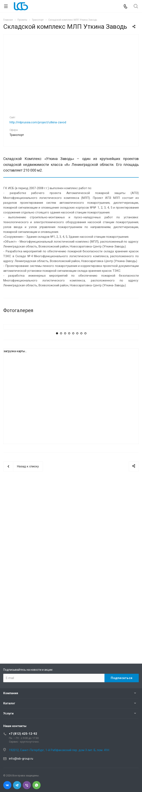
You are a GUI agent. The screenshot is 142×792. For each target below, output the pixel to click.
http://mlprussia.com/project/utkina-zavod (38, 122)
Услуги (8, 713)
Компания (10, 693)
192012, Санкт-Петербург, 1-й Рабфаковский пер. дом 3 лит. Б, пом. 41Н (59, 750)
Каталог (9, 703)
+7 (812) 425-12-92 (23, 734)
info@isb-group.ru (21, 758)
